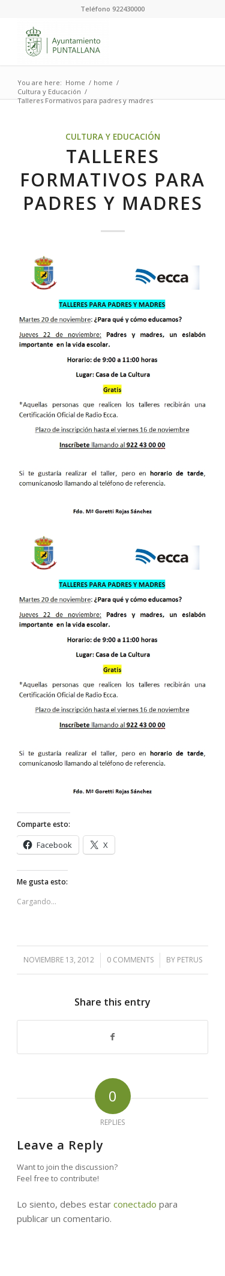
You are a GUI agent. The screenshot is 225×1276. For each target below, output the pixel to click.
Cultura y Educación (112, 136)
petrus (189, 960)
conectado (135, 1204)
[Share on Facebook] (112, 1037)
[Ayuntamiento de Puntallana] (93, 41)
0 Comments (130, 960)
